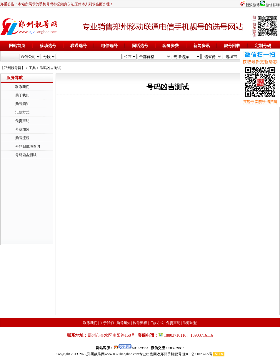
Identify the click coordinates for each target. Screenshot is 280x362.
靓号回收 (232, 46)
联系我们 (22, 87)
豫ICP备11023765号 (197, 354)
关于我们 (22, 95)
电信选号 (109, 46)
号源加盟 (22, 129)
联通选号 (78, 46)
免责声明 (22, 121)
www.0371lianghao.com (122, 354)
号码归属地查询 (27, 146)
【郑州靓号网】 (12, 68)
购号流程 (22, 138)
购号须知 (22, 104)
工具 (32, 68)
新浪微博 (253, 5)
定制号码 (263, 46)
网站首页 (17, 46)
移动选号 (48, 46)
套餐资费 (170, 46)
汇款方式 (22, 112)
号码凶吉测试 (25, 155)
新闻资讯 (201, 46)
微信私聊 (273, 5)
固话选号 (140, 46)
